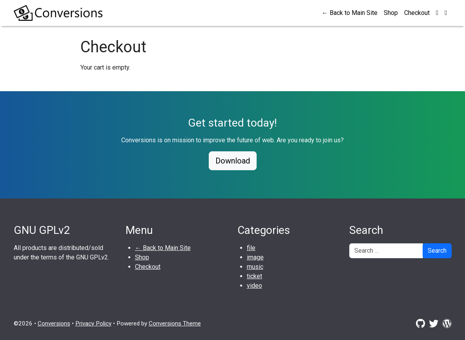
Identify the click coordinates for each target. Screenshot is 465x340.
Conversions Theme (175, 323)
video (254, 285)
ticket (254, 276)
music (255, 266)
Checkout (417, 13)
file (251, 248)
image (255, 257)
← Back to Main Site (349, 13)
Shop (391, 13)
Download (232, 160)
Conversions (54, 323)
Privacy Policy (93, 323)
